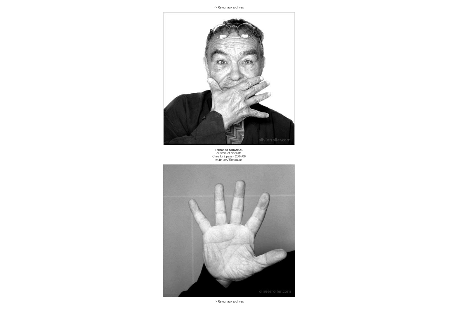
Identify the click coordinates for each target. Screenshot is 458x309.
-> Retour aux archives (229, 7)
